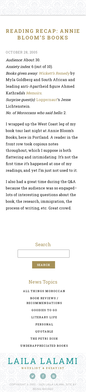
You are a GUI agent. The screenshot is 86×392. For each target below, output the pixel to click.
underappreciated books (44, 345)
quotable (44, 331)
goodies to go (44, 310)
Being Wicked (43, 389)
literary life (44, 317)
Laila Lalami (43, 360)
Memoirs (33, 92)
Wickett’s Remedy (54, 73)
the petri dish (44, 338)
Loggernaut (46, 99)
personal (44, 324)
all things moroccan (44, 291)
